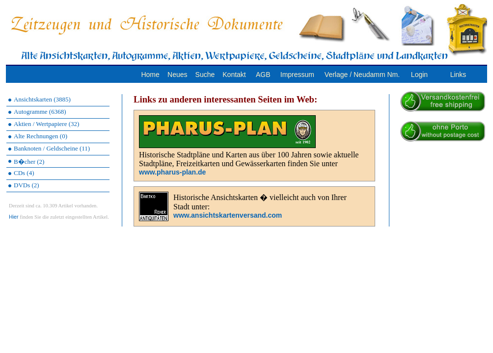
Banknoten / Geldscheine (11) (52, 148)
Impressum (297, 74)
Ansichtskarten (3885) (42, 99)
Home (150, 74)
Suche (205, 74)
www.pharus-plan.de (172, 172)
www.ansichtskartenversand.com (227, 215)
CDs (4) (24, 172)
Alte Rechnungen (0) (40, 136)
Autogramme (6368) (40, 111)
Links (458, 74)
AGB (263, 74)
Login (419, 74)
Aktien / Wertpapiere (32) (46, 123)
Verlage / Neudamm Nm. (362, 74)
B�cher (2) (29, 161)
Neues (177, 74)
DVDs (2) (26, 185)
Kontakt (234, 74)
